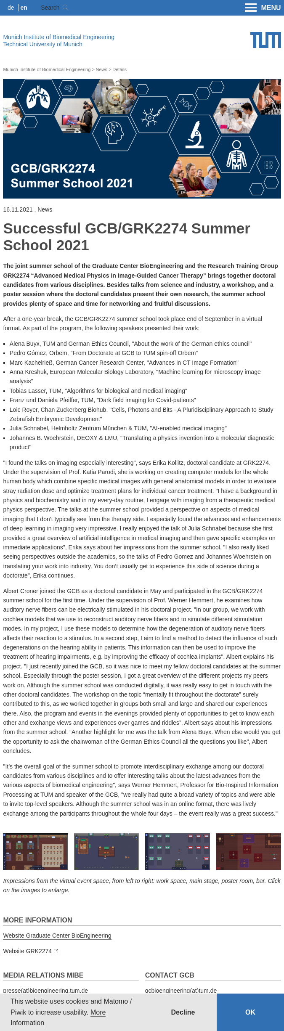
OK (250, 1012)
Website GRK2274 (27, 951)
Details (119, 69)
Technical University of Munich (42, 44)
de (11, 7)
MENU (263, 8)
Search (50, 7)
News (102, 69)
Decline (183, 1012)
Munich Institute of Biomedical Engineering (58, 37)
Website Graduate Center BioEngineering (57, 935)
